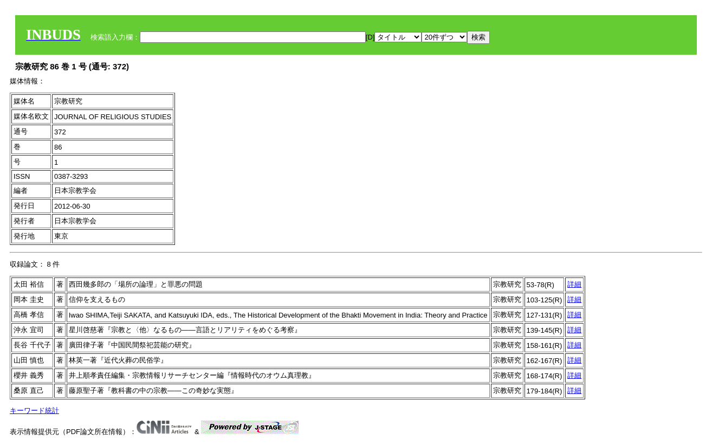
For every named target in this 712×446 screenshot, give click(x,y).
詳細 (574, 284)
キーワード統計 (34, 410)
